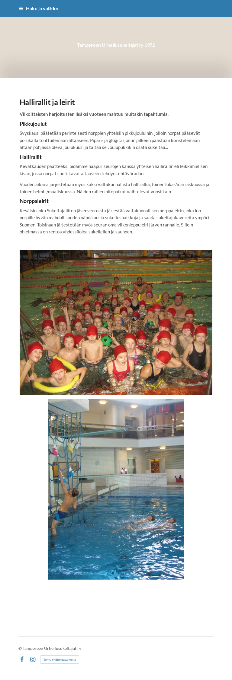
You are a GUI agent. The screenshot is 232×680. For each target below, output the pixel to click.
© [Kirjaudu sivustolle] (20, 648)
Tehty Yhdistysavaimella (60, 659)
